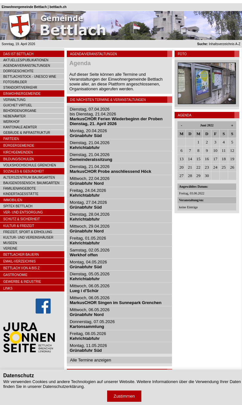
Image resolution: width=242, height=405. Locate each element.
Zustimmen (124, 396)
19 (232, 158)
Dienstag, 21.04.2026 (90, 145)
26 (232, 167)
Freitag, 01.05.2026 (88, 240)
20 (181, 167)
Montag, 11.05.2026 (88, 348)
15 (198, 158)
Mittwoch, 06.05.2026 (90, 288)
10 (215, 150)
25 (224, 167)
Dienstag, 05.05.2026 (90, 276)
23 (207, 167)
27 (181, 175)
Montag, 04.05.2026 (88, 264)
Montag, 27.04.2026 (88, 205)
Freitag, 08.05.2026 (88, 336)
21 (190, 167)
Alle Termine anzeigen (90, 360)
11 (224, 150)
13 (181, 158)
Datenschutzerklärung (63, 386)
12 (232, 150)
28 (190, 175)
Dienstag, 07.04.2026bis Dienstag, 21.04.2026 (116, 116)
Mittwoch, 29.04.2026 (90, 228)
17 (215, 158)
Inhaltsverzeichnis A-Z (218, 44)
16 (207, 158)
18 (224, 158)
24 (215, 167)
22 (198, 167)
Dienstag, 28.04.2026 (90, 217)
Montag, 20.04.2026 (88, 133)
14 (190, 158)
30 (207, 175)
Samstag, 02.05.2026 (90, 252)
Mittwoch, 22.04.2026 (90, 181)
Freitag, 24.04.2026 (88, 193)
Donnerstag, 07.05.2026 (92, 324)
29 (198, 175)
